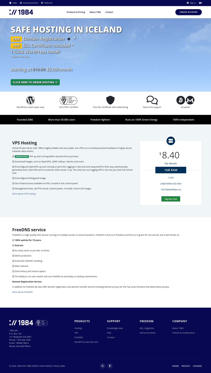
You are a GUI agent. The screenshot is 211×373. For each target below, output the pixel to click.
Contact (109, 12)
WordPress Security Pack (86, 342)
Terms (175, 366)
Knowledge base (115, 328)
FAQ (109, 332)
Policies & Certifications (183, 332)
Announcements (29, 2)
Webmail (46, 2)
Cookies (197, 366)
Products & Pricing (76, 12)
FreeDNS (78, 337)
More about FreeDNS (22, 292)
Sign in (191, 2)
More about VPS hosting (24, 193)
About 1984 (95, 12)
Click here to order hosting (35, 82)
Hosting (78, 328)
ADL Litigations (147, 328)
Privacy (185, 366)
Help (13, 2)
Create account (189, 12)
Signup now (171, 198)
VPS (76, 332)
